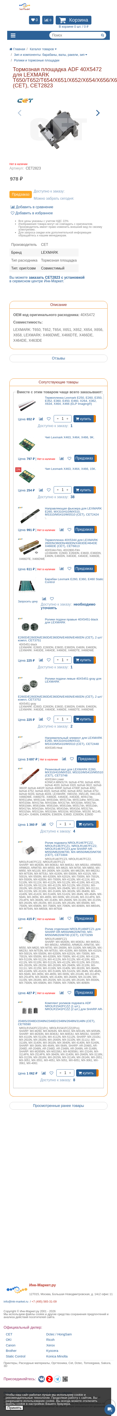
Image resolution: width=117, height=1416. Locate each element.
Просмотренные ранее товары (58, 1106)
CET (9, 1334)
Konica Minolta (57, 1356)
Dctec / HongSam (59, 1334)
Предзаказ (20, 194)
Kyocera (52, 1351)
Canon (10, 1345)
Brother (11, 1351)
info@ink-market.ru (16, 1301)
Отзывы (58, 358)
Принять (14, 1408)
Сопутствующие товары (58, 382)
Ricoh (50, 1339)
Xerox (50, 1345)
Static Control (15, 1356)
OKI (8, 1339)
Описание (58, 305)
